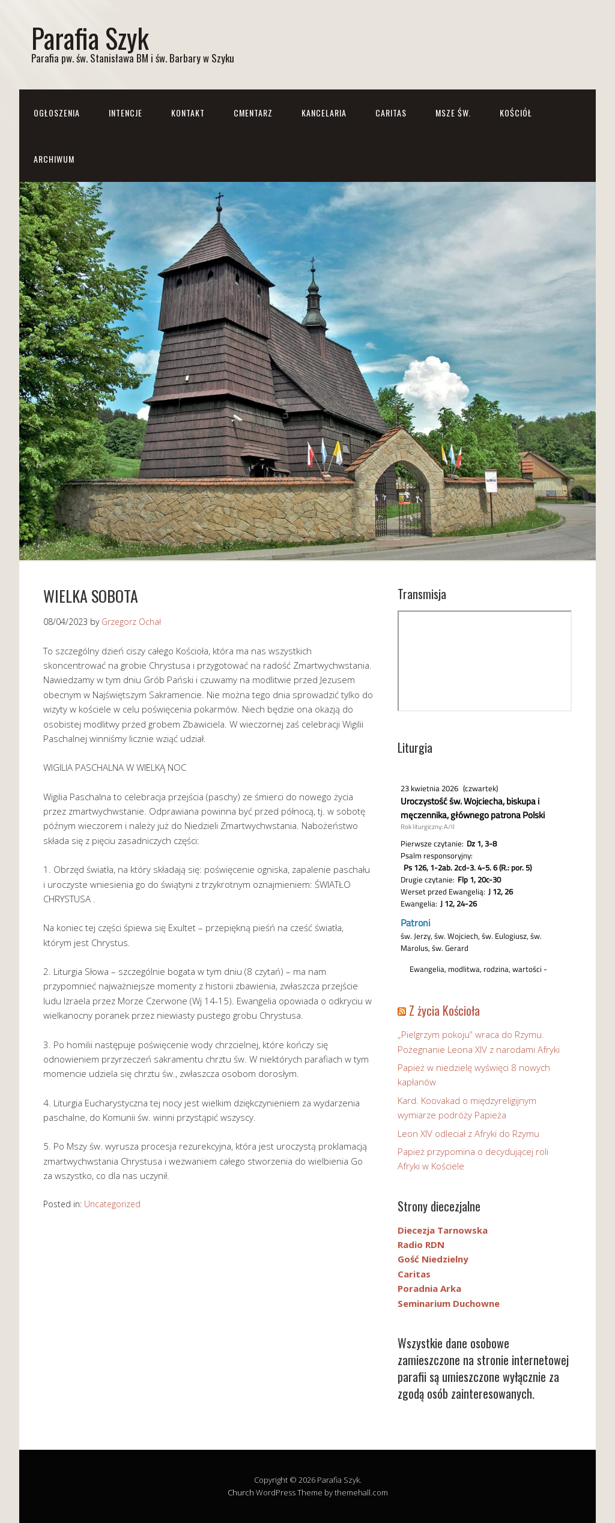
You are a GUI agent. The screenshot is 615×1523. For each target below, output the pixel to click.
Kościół (516, 112)
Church (241, 1492)
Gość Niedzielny (433, 1259)
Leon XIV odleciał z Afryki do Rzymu (468, 1133)
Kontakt (188, 112)
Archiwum (54, 158)
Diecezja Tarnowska (443, 1230)
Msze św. (453, 112)
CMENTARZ (253, 112)
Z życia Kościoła (444, 1010)
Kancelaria (324, 112)
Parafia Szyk (90, 37)
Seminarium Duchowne (449, 1303)
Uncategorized (112, 1204)
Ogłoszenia (57, 112)
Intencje (125, 112)
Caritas (414, 1274)
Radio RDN (421, 1244)
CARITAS (391, 112)
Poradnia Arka (429, 1288)
